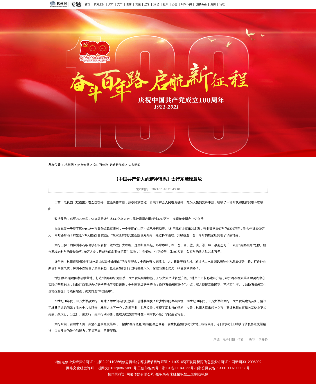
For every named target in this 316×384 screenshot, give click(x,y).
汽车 (119, 4)
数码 (165, 4)
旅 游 (156, 4)
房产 (110, 4)
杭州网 (69, 165)
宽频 (138, 4)
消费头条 (201, 4)
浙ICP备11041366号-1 (179, 368)
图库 (129, 4)
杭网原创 (99, 4)
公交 (174, 4)
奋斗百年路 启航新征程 (109, 165)
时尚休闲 (186, 4)
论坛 (222, 4)
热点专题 (83, 165)
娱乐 (147, 4)
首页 (87, 4)
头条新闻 (134, 165)
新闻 (213, 4)
